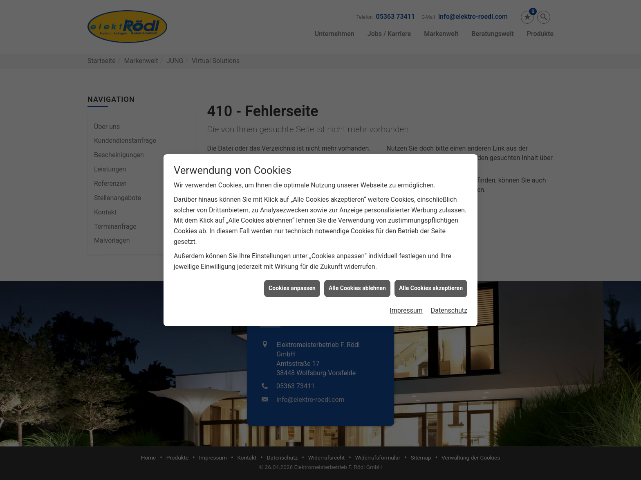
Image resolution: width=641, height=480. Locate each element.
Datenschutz (449, 278)
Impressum (406, 278)
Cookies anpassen (292, 255)
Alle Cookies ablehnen (357, 255)
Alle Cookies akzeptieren (431, 255)
